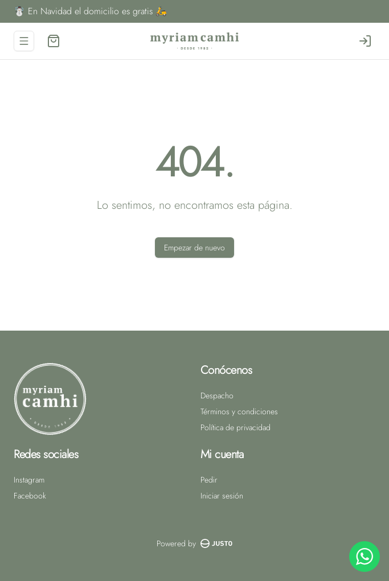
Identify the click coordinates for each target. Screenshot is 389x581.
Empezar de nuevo (194, 247)
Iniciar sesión (221, 495)
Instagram (29, 479)
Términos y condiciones (239, 411)
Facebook (30, 495)
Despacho (217, 395)
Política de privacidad (235, 427)
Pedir (209, 479)
